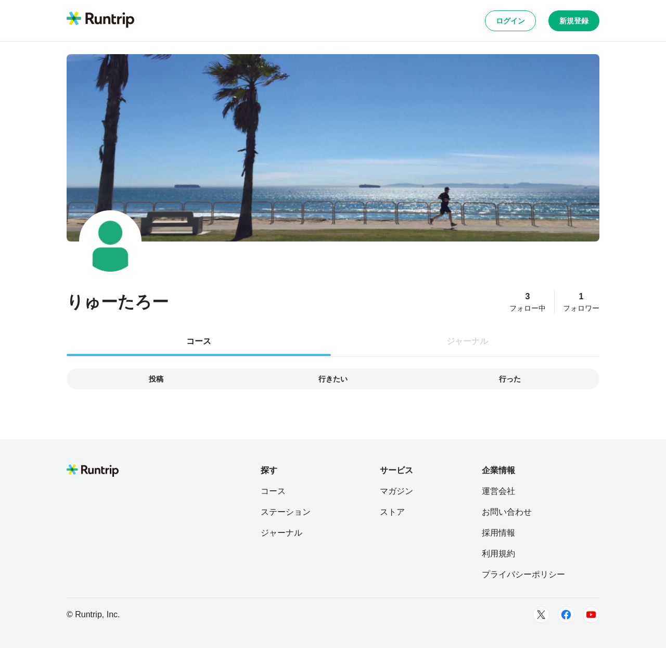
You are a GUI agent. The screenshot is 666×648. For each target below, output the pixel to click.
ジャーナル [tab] (467, 341)
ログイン (510, 21)
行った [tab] (510, 379)
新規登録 (573, 21)
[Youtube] (591, 614)
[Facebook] (566, 614)
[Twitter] (541, 614)
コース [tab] (198, 341)
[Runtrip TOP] (100, 20)
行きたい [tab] (333, 379)
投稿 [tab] (156, 379)
